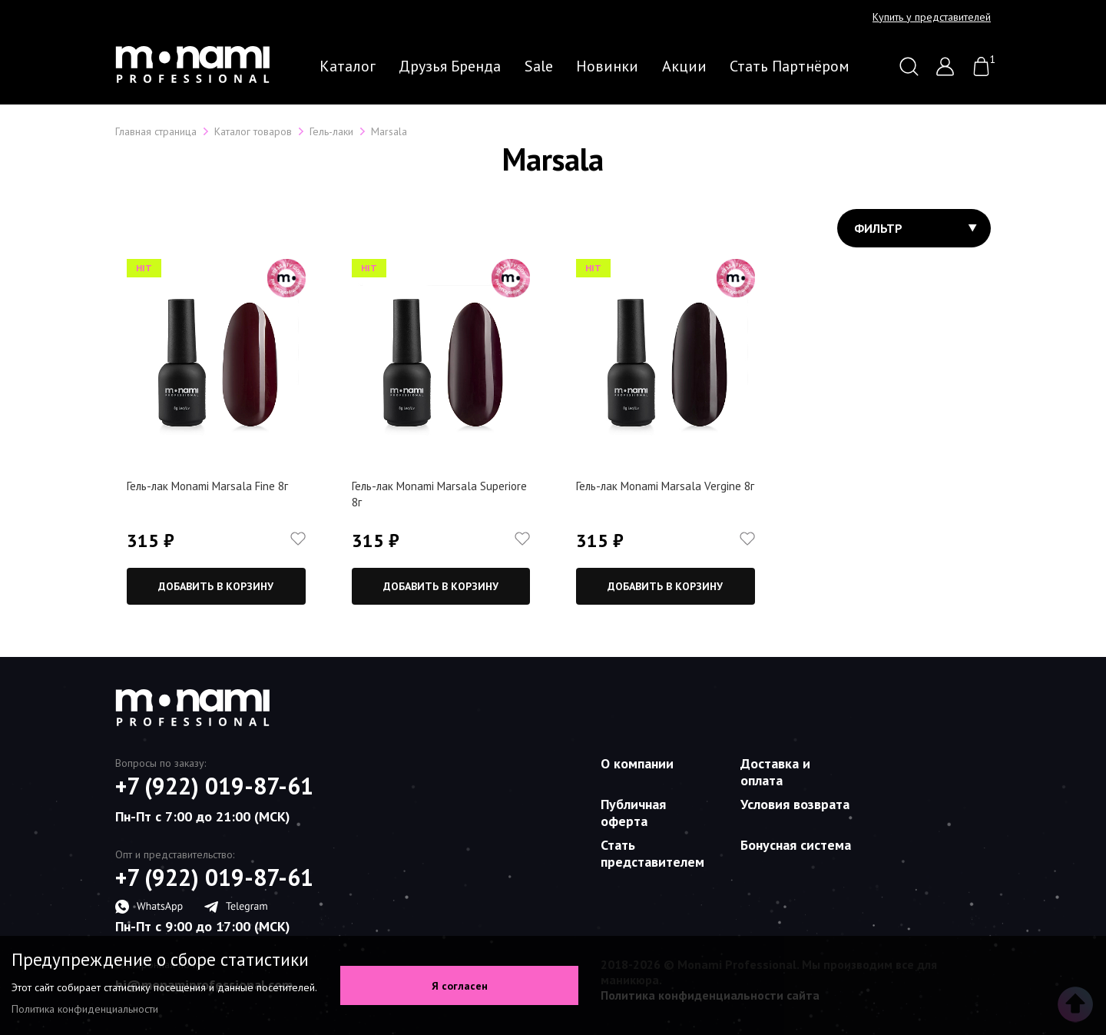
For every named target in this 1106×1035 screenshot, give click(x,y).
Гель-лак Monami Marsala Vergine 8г (665, 486)
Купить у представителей (932, 17)
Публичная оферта (633, 812)
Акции (684, 66)
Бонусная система (795, 845)
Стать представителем (652, 853)
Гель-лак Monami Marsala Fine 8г (207, 486)
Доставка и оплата (775, 772)
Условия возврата (794, 804)
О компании (637, 763)
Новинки (607, 66)
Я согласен (460, 986)
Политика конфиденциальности (85, 1009)
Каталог (348, 66)
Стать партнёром (789, 66)
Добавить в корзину (215, 586)
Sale (539, 66)
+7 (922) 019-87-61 (214, 786)
